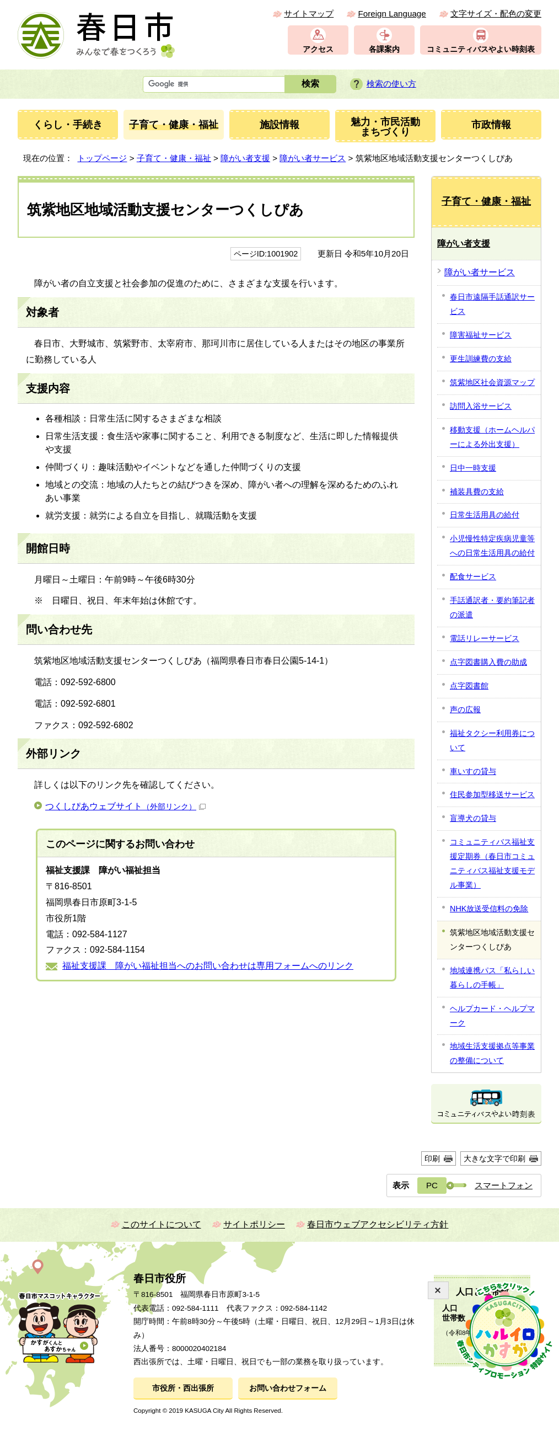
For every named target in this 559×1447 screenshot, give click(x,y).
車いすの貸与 (473, 771)
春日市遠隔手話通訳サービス (492, 304)
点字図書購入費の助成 (488, 662)
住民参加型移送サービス (492, 794)
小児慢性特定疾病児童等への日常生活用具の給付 (492, 545)
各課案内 (384, 49)
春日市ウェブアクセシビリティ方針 (377, 1224)
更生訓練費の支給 (481, 358)
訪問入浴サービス (481, 406)
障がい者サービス (313, 158)
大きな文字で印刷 (494, 1158)
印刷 (432, 1158)
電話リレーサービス (484, 638)
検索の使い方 (391, 83)
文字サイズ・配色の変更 (495, 13)
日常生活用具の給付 (484, 514)
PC (432, 1185)
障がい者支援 (245, 158)
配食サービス (473, 576)
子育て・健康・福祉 (174, 158)
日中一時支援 (473, 467)
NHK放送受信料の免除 (489, 908)
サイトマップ (309, 13)
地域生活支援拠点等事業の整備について (492, 1053)
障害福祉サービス (481, 334)
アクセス (318, 49)
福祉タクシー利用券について (492, 740)
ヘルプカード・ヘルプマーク (492, 1015)
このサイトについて (161, 1224)
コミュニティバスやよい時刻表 (481, 49)
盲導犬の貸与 (473, 818)
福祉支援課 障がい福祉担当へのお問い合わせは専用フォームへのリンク (207, 965)
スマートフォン (504, 1185)
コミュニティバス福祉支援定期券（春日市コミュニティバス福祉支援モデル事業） (492, 863)
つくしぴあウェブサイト (125, 806)
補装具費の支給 (477, 491)
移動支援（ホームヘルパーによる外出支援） (492, 436)
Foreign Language (392, 13)
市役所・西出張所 (183, 1388)
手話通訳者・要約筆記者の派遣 (492, 607)
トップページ (102, 158)
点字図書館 (469, 685)
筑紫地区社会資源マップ (492, 382)
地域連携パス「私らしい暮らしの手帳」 (492, 977)
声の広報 (465, 709)
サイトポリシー (254, 1224)
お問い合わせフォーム (287, 1388)
